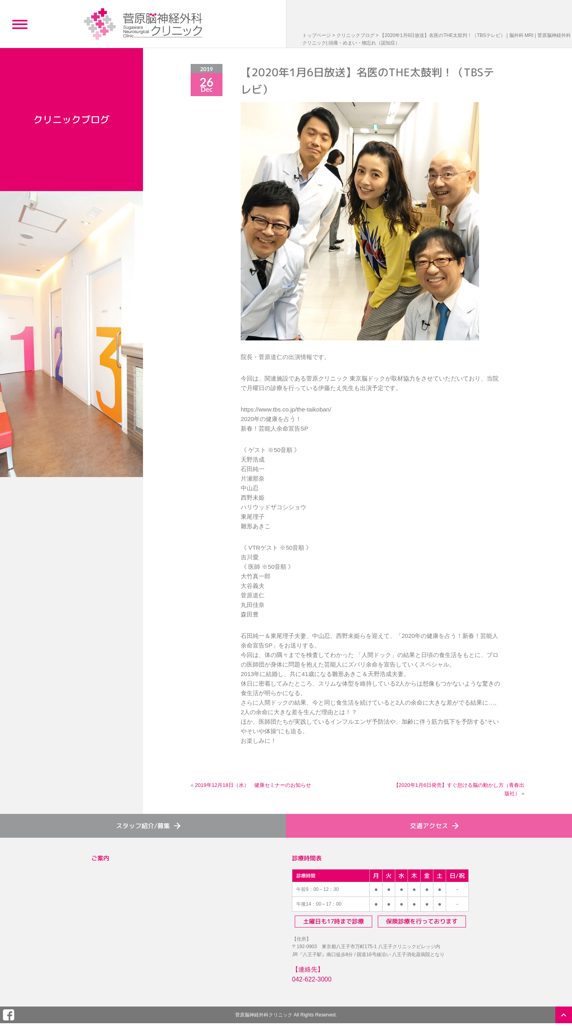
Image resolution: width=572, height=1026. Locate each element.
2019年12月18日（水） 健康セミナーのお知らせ (253, 785)
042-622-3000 (312, 979)
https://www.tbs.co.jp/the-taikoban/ (286, 409)
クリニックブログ (355, 35)
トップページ (316, 35)
